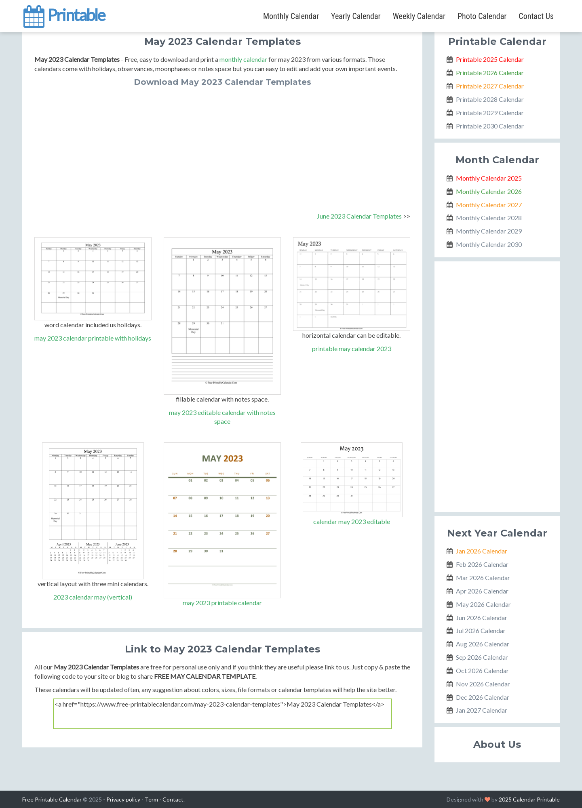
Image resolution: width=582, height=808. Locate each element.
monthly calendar (243, 59)
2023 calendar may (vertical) (92, 597)
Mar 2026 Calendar (483, 577)
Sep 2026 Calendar (482, 657)
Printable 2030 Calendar (490, 126)
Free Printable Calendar (52, 799)
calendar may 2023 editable (351, 521)
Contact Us (536, 16)
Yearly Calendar (356, 16)
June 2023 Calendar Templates (359, 216)
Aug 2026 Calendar (482, 644)
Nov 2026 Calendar (483, 684)
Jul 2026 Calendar (481, 630)
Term (151, 799)
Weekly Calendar (419, 16)
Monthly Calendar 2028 (489, 217)
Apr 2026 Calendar (482, 591)
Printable (63, 14)
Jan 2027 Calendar (481, 710)
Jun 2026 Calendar (481, 617)
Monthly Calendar (291, 16)
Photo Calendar (482, 16)
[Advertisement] (222, 147)
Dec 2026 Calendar (482, 697)
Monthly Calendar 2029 (489, 231)
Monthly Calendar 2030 (489, 244)
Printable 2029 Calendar (490, 112)
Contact (172, 799)
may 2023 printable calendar (222, 602)
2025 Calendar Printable (529, 799)
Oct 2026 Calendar (482, 670)
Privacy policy (123, 799)
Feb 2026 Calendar (482, 564)
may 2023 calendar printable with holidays (92, 338)
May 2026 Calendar (483, 604)
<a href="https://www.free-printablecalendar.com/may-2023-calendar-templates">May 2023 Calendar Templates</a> (222, 714)
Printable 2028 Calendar (490, 99)
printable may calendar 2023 (351, 348)
